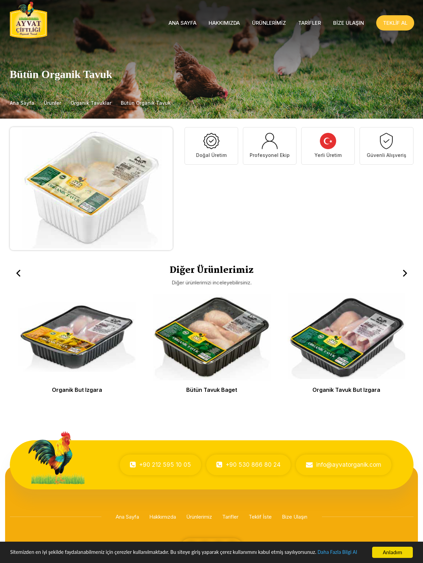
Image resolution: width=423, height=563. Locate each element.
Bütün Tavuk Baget (211, 389)
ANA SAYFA (182, 23)
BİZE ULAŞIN (348, 23)
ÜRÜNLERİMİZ (269, 23)
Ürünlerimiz (199, 517)
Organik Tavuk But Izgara (346, 389)
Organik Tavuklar (91, 103)
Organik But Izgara (77, 389)
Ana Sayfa (22, 103)
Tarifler (230, 517)
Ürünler (52, 103)
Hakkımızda (162, 517)
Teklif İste (260, 517)
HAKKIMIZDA (224, 23)
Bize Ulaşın (294, 517)
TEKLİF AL (395, 23)
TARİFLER (309, 23)
